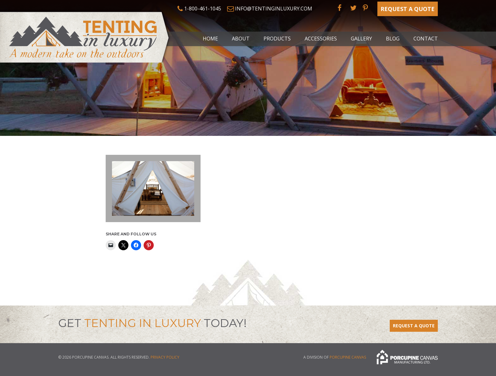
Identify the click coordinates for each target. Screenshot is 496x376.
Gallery (361, 38)
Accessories (321, 38)
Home (210, 38)
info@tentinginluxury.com (273, 8)
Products (277, 38)
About (241, 38)
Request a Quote (408, 9)
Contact (425, 38)
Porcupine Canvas (348, 357)
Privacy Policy (165, 357)
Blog (393, 38)
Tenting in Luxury (85, 36)
